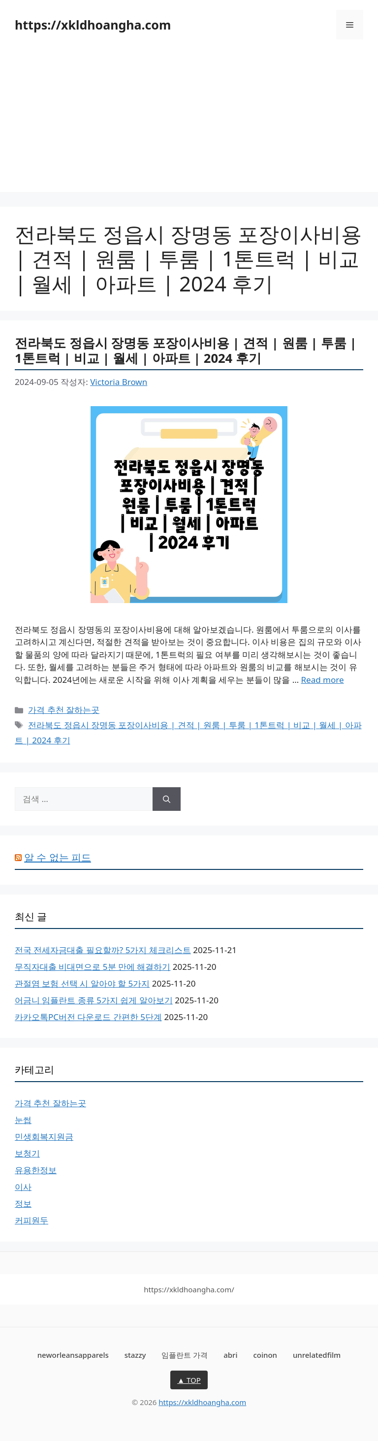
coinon (265, 1355)
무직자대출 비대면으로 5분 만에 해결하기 (92, 966)
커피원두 (31, 1220)
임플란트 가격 (184, 1355)
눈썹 (23, 1119)
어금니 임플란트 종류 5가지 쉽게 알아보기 (94, 1000)
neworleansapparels (73, 1355)
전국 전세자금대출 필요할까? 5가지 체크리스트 (103, 950)
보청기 (27, 1153)
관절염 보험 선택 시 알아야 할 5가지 (82, 983)
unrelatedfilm (317, 1355)
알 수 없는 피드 (57, 857)
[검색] (167, 799)
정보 (23, 1203)
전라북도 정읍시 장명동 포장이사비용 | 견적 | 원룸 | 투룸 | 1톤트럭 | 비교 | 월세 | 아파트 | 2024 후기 (186, 350)
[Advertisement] (189, 123)
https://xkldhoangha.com (93, 24)
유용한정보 (36, 1170)
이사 (23, 1186)
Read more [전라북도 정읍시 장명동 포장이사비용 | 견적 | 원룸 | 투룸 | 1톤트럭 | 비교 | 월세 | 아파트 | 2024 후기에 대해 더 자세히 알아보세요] (322, 679)
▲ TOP (189, 1380)
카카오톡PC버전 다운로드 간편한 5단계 (88, 1017)
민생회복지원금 (44, 1136)
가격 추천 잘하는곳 (63, 709)
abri (230, 1355)
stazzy (135, 1355)
